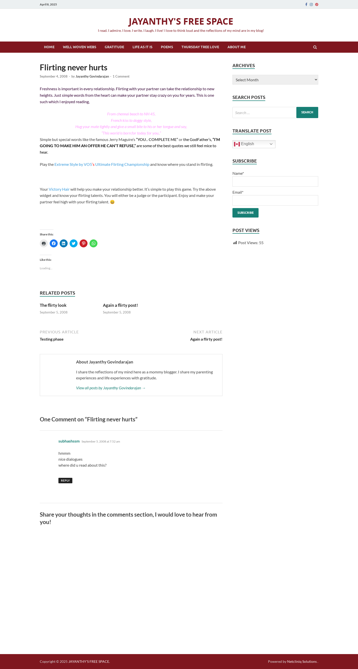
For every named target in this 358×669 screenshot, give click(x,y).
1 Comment (121, 76)
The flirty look (53, 305)
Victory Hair (59, 189)
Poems (167, 47)
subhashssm (69, 441)
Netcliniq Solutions (302, 661)
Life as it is (142, 47)
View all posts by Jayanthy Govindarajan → (111, 387)
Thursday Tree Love (200, 47)
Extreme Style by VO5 (73, 164)
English (244, 144)
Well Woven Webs (79, 47)
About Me (236, 47)
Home (49, 47)
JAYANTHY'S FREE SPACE (181, 21)
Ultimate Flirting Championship (122, 164)
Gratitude (114, 47)
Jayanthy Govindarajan (92, 76)
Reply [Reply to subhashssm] (65, 480)
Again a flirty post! (120, 305)
